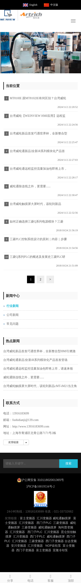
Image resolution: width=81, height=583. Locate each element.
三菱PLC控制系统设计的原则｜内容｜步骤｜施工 (38, 241)
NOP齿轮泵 (53, 545)
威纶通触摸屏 (62, 518)
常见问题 (12, 323)
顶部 (71, 577)
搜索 (68, 463)
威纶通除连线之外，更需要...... (30, 186)
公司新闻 (12, 315)
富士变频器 (27, 518)
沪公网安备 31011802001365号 (42, 480)
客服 (51, 577)
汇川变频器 (44, 518)
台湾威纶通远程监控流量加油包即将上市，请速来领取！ (38, 170)
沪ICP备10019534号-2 (40, 486)
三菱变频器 (60, 522)
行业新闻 (12, 306)
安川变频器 (18, 545)
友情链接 (13, 442)
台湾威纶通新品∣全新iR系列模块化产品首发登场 (37, 152)
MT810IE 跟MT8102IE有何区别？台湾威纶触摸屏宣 (37, 100)
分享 (10, 577)
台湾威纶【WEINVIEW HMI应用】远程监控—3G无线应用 (37, 117)
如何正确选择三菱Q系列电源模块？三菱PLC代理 (36, 223)
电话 (30, 577)
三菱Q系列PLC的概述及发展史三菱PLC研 (37, 256)
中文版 (54, 4)
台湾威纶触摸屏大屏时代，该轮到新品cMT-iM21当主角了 (35, 205)
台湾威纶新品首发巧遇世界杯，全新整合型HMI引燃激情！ (38, 135)
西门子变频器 (55, 541)
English (33, 4)
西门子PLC (44, 522)
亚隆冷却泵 (60, 550)
